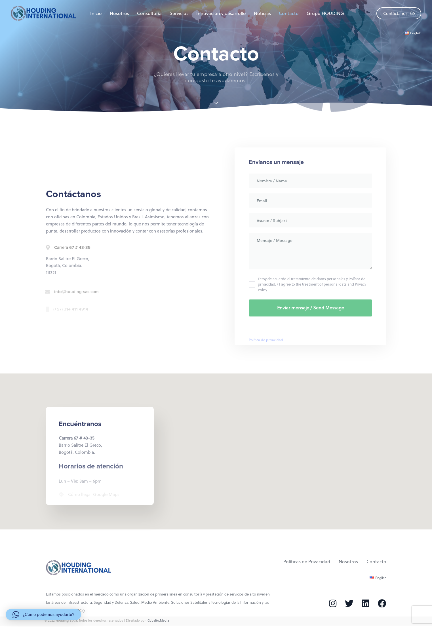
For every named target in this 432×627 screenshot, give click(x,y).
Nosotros (119, 13)
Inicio (96, 13)
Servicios (179, 13)
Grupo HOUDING (325, 13)
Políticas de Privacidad (306, 561)
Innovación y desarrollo (221, 13)
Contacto (289, 13)
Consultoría (149, 13)
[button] (43, 614)
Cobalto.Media (158, 620)
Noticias (262, 13)
